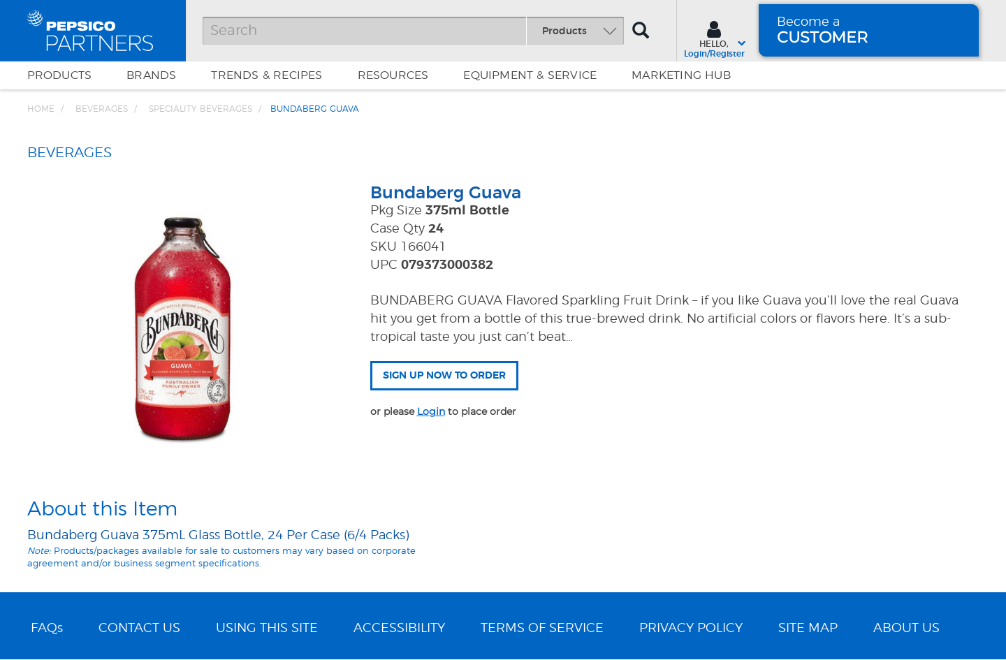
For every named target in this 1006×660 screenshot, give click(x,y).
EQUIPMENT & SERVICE (530, 75)
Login (431, 411)
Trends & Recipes (266, 75)
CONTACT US (139, 628)
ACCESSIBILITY (399, 628)
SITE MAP (808, 628)
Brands (151, 75)
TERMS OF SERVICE (542, 628)
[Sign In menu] (714, 37)
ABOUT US (906, 628)
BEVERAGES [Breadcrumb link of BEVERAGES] (101, 109)
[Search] (413, 31)
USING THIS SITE (267, 628)
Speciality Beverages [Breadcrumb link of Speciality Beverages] (200, 109)
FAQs (47, 628)
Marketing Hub (681, 75)
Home (40, 109)
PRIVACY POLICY (691, 628)
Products (59, 75)
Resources (393, 75)
